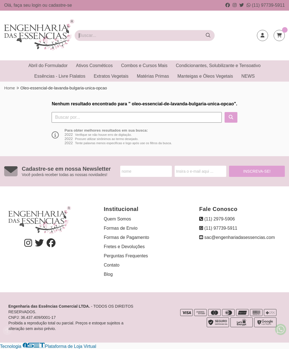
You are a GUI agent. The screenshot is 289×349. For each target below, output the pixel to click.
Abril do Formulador (48, 65)
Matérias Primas (153, 76)
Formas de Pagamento (126, 237)
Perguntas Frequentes (126, 255)
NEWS (248, 76)
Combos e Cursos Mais (144, 65)
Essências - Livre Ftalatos (59, 76)
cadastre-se (60, 5)
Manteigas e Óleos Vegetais (205, 76)
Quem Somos (117, 219)
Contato (111, 265)
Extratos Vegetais (111, 76)
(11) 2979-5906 (217, 219)
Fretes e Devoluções (124, 246)
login (37, 5)
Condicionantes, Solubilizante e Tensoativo (218, 65)
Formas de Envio (121, 228)
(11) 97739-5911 (266, 5)
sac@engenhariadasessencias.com (237, 237)
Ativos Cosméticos (94, 65)
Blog (108, 274)
